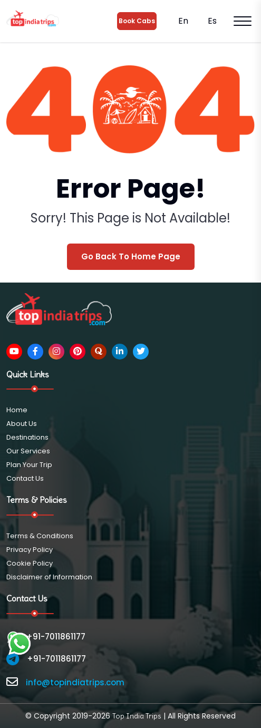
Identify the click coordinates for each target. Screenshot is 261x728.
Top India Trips (136, 716)
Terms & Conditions (39, 536)
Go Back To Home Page (130, 256)
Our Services (28, 451)
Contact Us (25, 478)
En (182, 21)
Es (211, 21)
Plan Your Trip (29, 465)
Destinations (27, 437)
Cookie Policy (29, 563)
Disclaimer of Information (49, 577)
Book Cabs (137, 20)
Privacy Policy (29, 550)
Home (16, 410)
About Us (21, 424)
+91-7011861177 (45, 636)
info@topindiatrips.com (75, 682)
